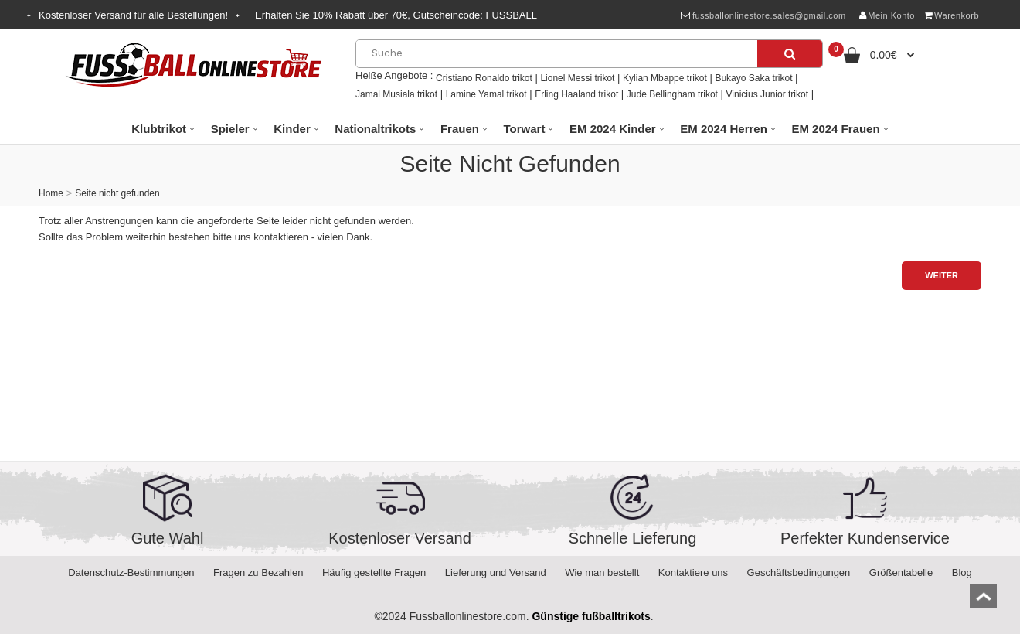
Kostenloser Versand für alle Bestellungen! (133, 15)
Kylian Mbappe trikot (665, 78)
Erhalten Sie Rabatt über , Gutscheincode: (396, 15)
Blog (962, 572)
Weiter (941, 275)
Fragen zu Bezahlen (258, 572)
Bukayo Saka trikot (753, 78)
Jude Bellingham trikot (672, 94)
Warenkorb (951, 15)
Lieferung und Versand (495, 572)
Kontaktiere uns (693, 572)
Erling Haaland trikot (576, 94)
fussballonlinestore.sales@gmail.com (763, 15)
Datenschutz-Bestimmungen (131, 572)
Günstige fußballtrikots (591, 616)
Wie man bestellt (602, 572)
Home (51, 193)
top (983, 601)
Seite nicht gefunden (117, 193)
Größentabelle (901, 572)
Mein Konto (887, 15)
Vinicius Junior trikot (767, 94)
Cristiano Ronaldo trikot (484, 78)
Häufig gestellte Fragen (374, 572)
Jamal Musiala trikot (396, 94)
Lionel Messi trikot (577, 78)
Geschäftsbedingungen (799, 572)
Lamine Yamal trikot (486, 94)
